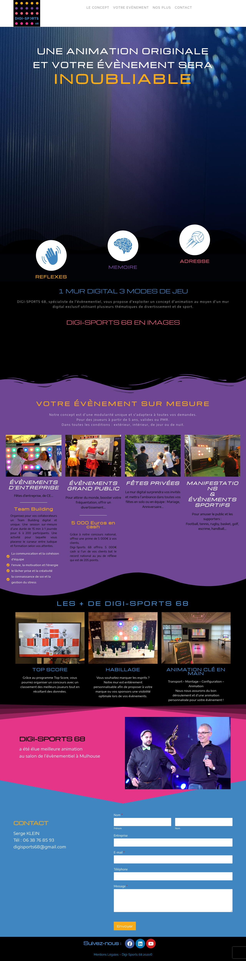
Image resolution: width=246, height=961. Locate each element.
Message (121, 886)
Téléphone (121, 869)
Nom (118, 815)
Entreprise (121, 835)
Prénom (118, 828)
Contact (183, 7)
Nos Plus (162, 7)
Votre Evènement (131, 7)
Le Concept (97, 7)
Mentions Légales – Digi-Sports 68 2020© (123, 954)
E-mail (119, 852)
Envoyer (125, 926)
